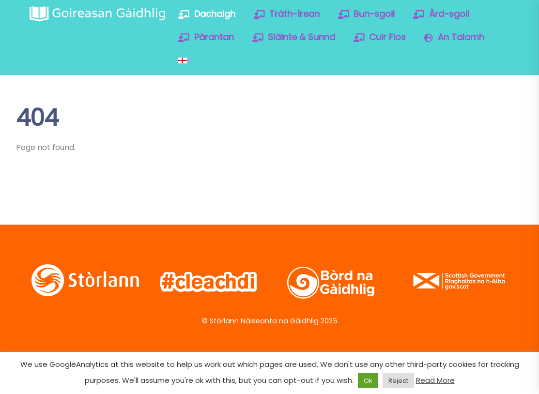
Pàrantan (206, 37)
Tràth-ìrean (287, 14)
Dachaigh (206, 14)
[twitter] (414, 115)
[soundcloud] (414, 141)
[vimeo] (476, 115)
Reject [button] (398, 380)
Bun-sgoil (366, 14)
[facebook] (445, 115)
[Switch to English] (182, 60)
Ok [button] (368, 380)
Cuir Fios (380, 37)
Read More (435, 380)
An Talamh (454, 37)
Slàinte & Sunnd (294, 37)
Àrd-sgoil (441, 14)
